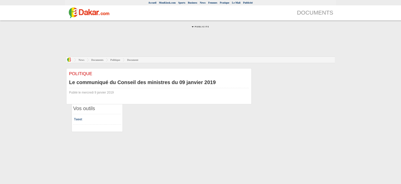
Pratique (224, 2)
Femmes (212, 2)
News (203, 2)
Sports (181, 2)
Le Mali (236, 2)
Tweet (78, 119)
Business (192, 2)
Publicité (248, 2)
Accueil (152, 2)
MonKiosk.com (167, 2)
